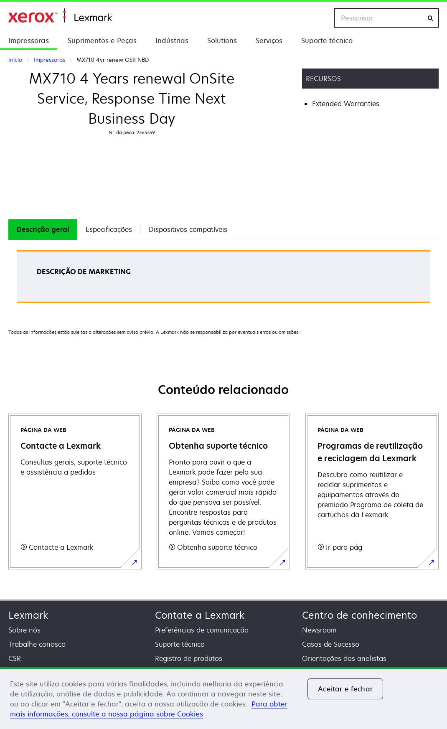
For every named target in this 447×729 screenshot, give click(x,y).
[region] (223, 698)
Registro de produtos (188, 658)
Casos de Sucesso (330, 644)
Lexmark (28, 615)
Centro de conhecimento (359, 615)
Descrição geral (43, 229)
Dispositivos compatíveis (188, 229)
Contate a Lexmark (199, 615)
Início (60, 15)
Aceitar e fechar (345, 688)
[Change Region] (319, 18)
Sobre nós (24, 630)
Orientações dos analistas (344, 658)
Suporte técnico (327, 40)
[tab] (42, 229)
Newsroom (319, 630)
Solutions (222, 40)
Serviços (269, 40)
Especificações (109, 229)
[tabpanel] (223, 279)
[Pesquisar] (430, 18)
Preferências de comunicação (202, 630)
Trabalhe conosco (37, 644)
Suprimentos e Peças (102, 40)
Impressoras (28, 40)
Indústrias (171, 40)
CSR (14, 658)
